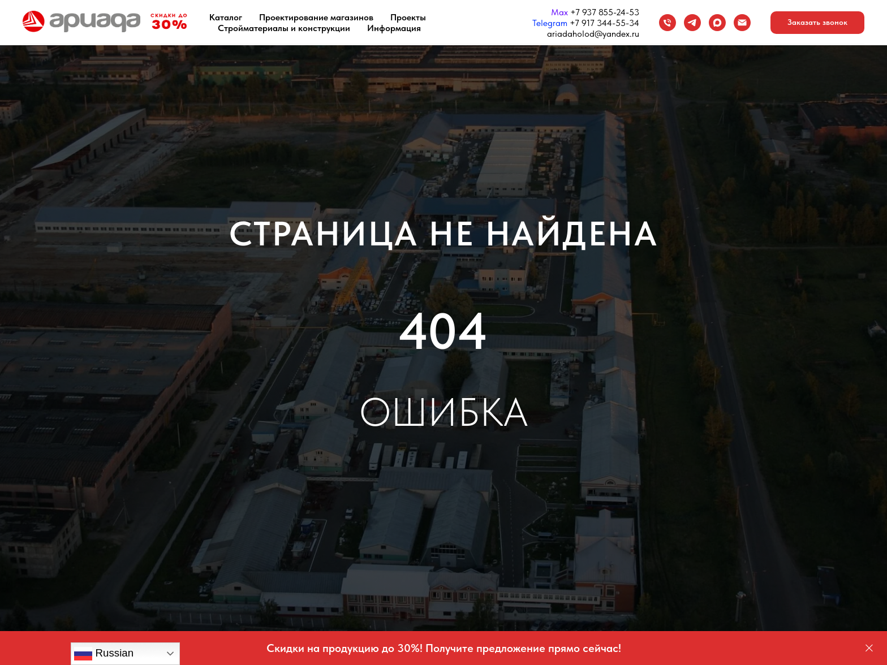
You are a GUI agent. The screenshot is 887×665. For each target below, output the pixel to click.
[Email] (742, 22)
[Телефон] (667, 22)
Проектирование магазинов (316, 17)
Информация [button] (394, 28)
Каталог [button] (225, 17)
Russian (104, 654)
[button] (817, 22)
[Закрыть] (869, 648)
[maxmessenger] (717, 22)
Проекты (408, 17)
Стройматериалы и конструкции (284, 28)
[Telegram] (692, 22)
